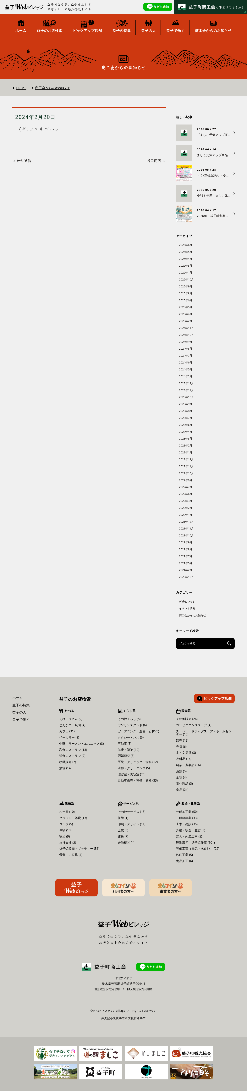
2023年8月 (185, 411)
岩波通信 (24, 161)
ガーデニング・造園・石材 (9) (138, 731)
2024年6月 (185, 362)
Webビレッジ (187, 601)
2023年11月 (186, 390)
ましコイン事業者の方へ (170, 887)
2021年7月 (185, 556)
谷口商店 (154, 161)
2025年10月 (186, 279)
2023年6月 (185, 425)
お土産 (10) (67, 812)
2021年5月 (185, 563)
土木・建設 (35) (187, 824)
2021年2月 (185, 570)
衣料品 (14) (183, 759)
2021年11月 (186, 528)
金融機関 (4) (126, 842)
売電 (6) (181, 747)
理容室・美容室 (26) (131, 774)
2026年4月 (185, 259)
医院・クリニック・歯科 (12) (138, 762)
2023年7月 (185, 418)
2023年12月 (186, 383)
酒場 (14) (65, 768)
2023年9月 (185, 404)
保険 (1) (123, 818)
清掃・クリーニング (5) (134, 768)
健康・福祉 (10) (128, 750)
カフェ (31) (67, 731)
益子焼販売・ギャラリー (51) (79, 848)
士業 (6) (123, 830)
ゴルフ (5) (66, 824)
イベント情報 (187, 608)
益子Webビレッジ (76, 887)
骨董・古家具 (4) (70, 855)
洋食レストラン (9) (72, 756)
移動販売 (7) (67, 762)
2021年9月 (185, 542)
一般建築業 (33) (187, 818)
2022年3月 (185, 501)
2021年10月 (186, 535)
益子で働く (21, 719)
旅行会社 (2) (67, 842)
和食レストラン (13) (73, 750)
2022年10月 (186, 473)
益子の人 (19, 712)
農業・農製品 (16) (188, 765)
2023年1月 (185, 452)
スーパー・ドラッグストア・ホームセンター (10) (204, 732)
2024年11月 (186, 328)
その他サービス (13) (131, 812)
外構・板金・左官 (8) (190, 830)
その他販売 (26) (187, 719)
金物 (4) (181, 777)
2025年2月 (185, 321)
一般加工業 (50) (187, 812)
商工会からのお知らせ (52, 88)
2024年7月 (185, 355)
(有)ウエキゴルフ (39, 128)
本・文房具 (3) (186, 752)
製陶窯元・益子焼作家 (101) (195, 842)
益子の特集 (21, 705)
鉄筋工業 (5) (184, 855)
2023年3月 (185, 438)
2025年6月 (185, 300)
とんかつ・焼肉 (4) (72, 725)
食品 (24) (182, 790)
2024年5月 (185, 369)
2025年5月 (185, 307)
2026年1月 (185, 272)
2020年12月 (186, 577)
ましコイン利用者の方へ (123, 887)
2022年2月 (185, 508)
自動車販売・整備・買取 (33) (138, 780)
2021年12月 (186, 521)
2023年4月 (185, 432)
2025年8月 (185, 293)
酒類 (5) (181, 771)
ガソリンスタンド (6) (132, 725)
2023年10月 (186, 397)
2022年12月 (186, 459)
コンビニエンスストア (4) (193, 725)
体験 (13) (65, 830)
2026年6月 (185, 245)
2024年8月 (185, 348)
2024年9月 (185, 342)
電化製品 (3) (184, 783)
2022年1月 (185, 515)
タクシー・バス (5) (131, 737)
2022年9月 (185, 480)
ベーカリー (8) (69, 737)
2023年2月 (185, 445)
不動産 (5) (124, 743)
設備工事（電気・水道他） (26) (197, 848)
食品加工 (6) (184, 861)
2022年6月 (185, 494)
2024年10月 (186, 335)
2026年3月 (185, 265)
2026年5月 (185, 252)
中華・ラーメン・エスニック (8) (81, 743)
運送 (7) (123, 836)
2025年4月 (185, 314)
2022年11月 (186, 466)
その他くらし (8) (129, 719)
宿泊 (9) (64, 836)
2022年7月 (185, 487)
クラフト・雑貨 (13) (73, 818)
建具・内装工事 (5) (189, 836)
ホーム (17, 697)
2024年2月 (185, 376)
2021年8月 (185, 549)
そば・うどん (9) (70, 719)
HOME (21, 88)
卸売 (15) (182, 740)
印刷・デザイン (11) (131, 824)
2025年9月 (185, 286)
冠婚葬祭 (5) (126, 756)
